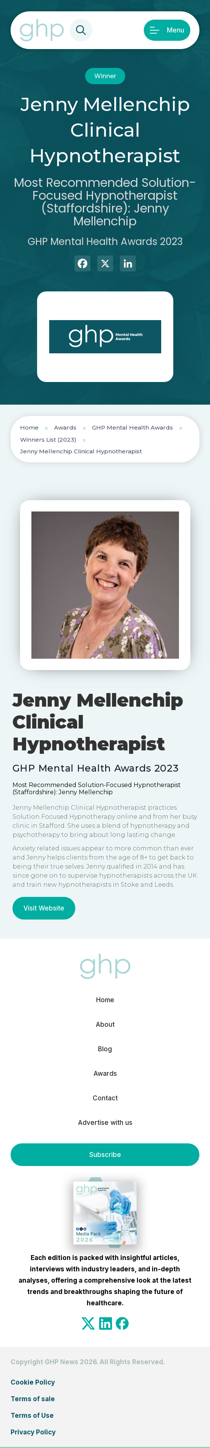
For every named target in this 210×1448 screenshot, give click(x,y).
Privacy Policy (33, 1432)
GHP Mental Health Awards (132, 427)
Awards (65, 427)
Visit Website (43, 908)
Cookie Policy (33, 1382)
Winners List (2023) (48, 439)
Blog (105, 1049)
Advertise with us (105, 1122)
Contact (105, 1098)
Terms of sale (33, 1399)
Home (29, 427)
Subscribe (105, 1154)
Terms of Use (32, 1415)
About (105, 1024)
